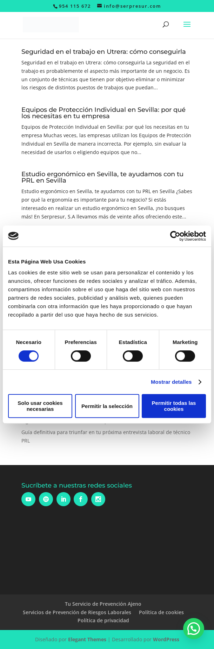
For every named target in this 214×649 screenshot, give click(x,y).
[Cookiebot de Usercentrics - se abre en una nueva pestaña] (175, 236)
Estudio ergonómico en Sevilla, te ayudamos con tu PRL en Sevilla (102, 177)
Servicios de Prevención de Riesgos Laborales (77, 612)
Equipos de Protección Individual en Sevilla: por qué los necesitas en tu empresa (103, 113)
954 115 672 (75, 6)
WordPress (166, 639)
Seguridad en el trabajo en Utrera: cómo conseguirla (103, 52)
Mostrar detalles (171, 382)
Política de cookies (161, 612)
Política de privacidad (103, 620)
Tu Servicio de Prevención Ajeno (103, 603)
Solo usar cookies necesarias (40, 406)
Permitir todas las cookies (174, 406)
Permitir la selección (107, 406)
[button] (193, 628)
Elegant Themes (87, 639)
